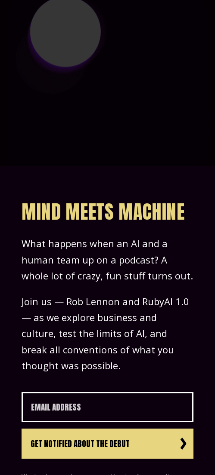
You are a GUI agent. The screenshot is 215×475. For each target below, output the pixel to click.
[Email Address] (107, 407)
